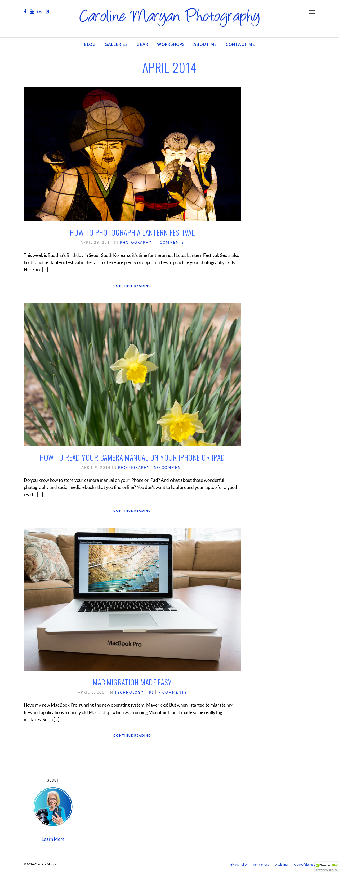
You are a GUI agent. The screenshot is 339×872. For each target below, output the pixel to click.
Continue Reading (132, 285)
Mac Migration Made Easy (132, 682)
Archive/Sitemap (304, 864)
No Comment (169, 467)
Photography (135, 242)
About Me (205, 44)
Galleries (116, 44)
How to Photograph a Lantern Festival (132, 232)
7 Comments (172, 692)
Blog (90, 44)
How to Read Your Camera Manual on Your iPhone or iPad (132, 457)
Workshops (171, 44)
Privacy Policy (238, 864)
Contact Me (240, 44)
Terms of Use (261, 864)
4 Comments (170, 242)
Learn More (53, 839)
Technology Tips (134, 692)
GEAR (142, 44)
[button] (327, 867)
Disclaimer (281, 864)
